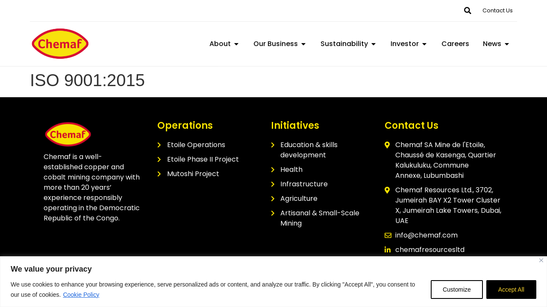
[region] (273, 281)
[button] (467, 10)
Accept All (511, 289)
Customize (455, 289)
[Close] (541, 260)
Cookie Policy (81, 294)
